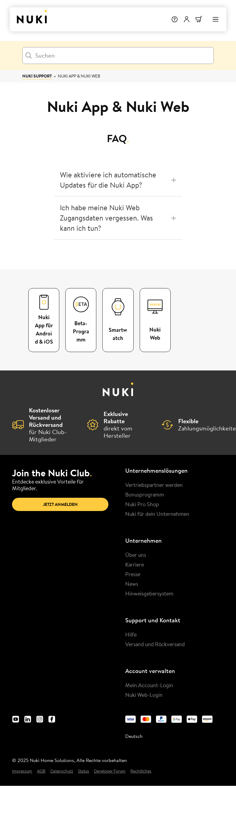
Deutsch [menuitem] (134, 736)
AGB (41, 771)
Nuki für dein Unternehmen (157, 514)
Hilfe (131, 634)
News (131, 584)
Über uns (135, 555)
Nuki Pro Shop (142, 504)
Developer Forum (110, 771)
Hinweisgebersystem (149, 593)
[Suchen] (118, 55)
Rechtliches (140, 771)
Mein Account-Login (149, 685)
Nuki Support (37, 76)
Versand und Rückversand (155, 644)
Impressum (22, 771)
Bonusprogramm (144, 494)
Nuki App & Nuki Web (79, 76)
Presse (132, 574)
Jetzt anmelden (60, 504)
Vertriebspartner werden (154, 485)
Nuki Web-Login (144, 695)
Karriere (134, 564)
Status (83, 771)
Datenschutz (61, 771)
